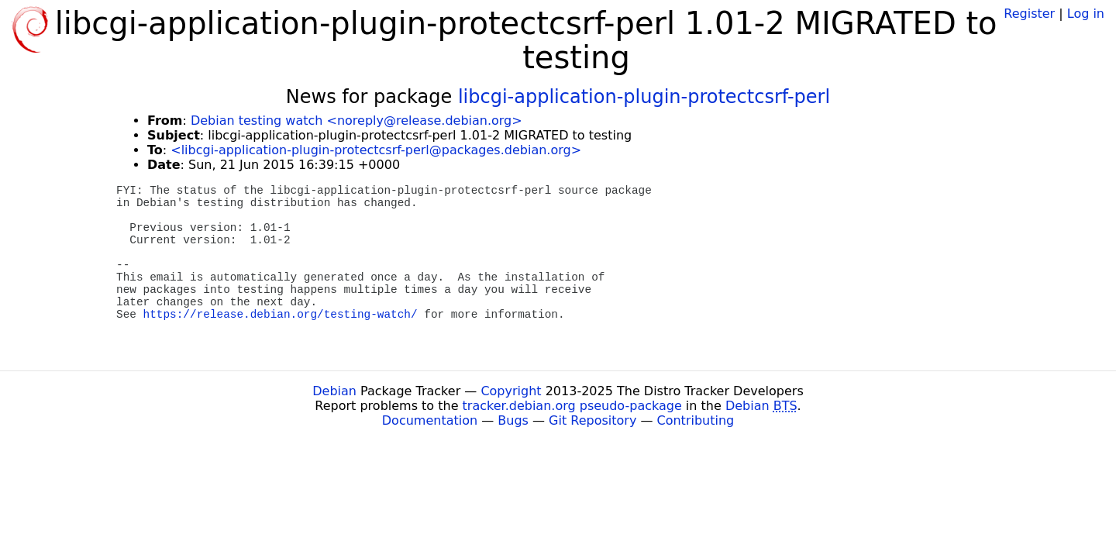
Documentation (429, 420)
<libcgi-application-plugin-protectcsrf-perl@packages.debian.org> (375, 150)
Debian (334, 391)
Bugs (513, 420)
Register (1029, 13)
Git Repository (592, 420)
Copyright (510, 391)
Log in (1085, 13)
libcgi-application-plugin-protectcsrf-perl (644, 97)
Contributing (696, 420)
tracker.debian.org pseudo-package (572, 405)
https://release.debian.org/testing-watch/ (280, 314)
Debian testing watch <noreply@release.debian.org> (356, 120)
